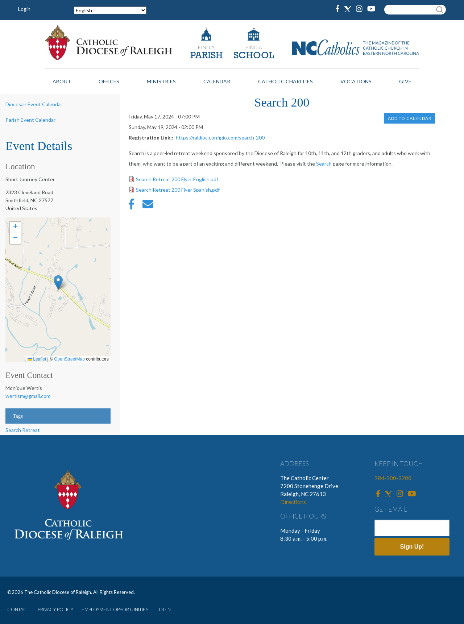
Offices (109, 81)
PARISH (206, 56)
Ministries (161, 81)
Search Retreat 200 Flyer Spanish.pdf (178, 190)
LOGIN (164, 609)
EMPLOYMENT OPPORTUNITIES (115, 609)
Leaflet (37, 359)
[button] (58, 282)
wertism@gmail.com (27, 396)
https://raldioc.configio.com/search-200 (220, 137)
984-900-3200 (392, 478)
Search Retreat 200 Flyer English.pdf (177, 179)
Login (24, 9)
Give (405, 81)
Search (324, 164)
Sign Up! (412, 547)
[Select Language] (110, 10)
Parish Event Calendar (30, 120)
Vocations (356, 81)
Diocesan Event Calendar (33, 104)
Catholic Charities (285, 81)
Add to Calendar (409, 118)
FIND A (206, 47)
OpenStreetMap (69, 359)
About (62, 81)
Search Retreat (22, 430)
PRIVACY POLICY (55, 609)
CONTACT (18, 609)
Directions (293, 502)
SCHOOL (253, 56)
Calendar (216, 81)
